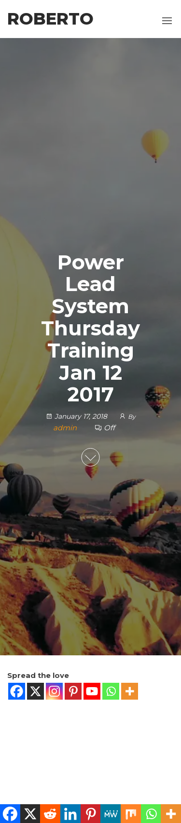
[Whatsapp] (110, 691)
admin (66, 427)
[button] (167, 21)
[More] (129, 691)
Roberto (50, 19)
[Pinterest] (73, 691)
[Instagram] (54, 691)
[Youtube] (92, 691)
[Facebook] (16, 691)
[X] (35, 691)
